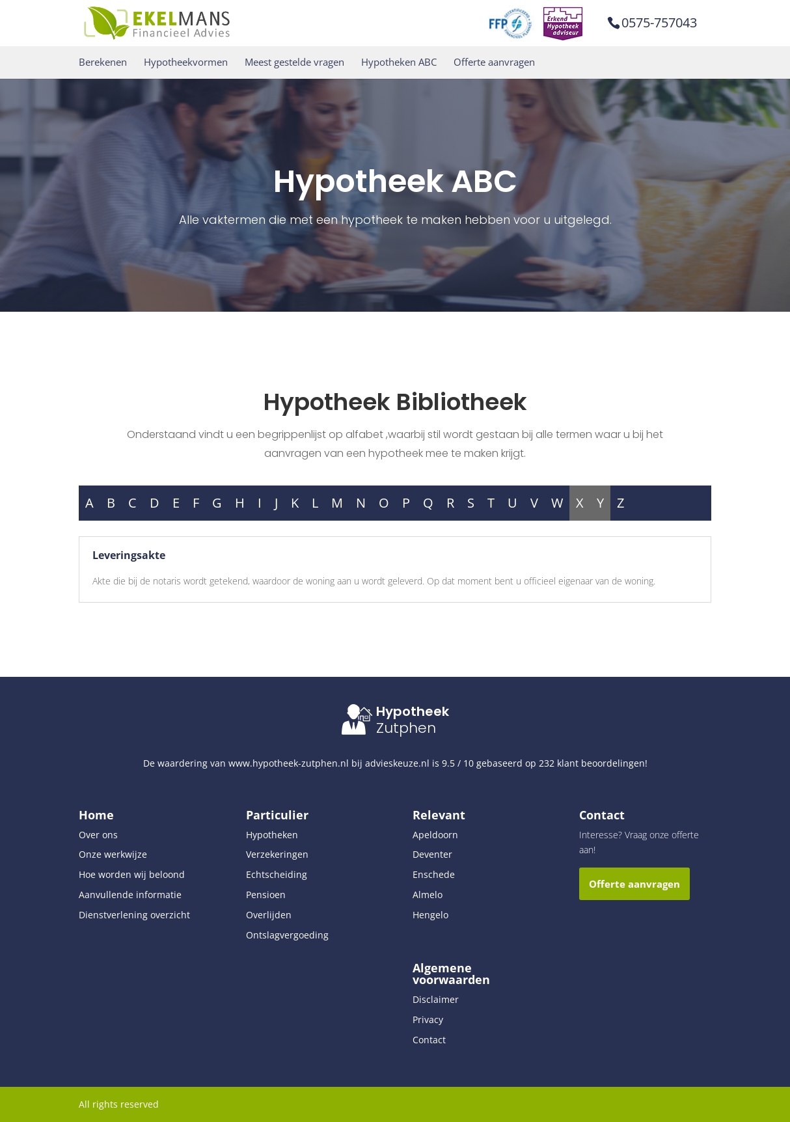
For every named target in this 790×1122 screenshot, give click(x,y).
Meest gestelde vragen (294, 62)
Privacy (428, 1019)
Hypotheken (272, 834)
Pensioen (266, 894)
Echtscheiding (276, 874)
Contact (429, 1039)
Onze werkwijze (113, 854)
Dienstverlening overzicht (134, 915)
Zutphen (406, 728)
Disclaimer (436, 999)
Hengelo (430, 915)
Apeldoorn (435, 834)
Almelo (428, 894)
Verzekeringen (277, 854)
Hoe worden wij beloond (132, 874)
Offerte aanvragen (494, 62)
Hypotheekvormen (186, 62)
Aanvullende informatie (130, 894)
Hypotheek (412, 711)
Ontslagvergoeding (287, 935)
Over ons (98, 834)
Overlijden (269, 915)
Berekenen (103, 62)
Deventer (432, 854)
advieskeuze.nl (397, 763)
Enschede (434, 874)
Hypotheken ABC (399, 62)
